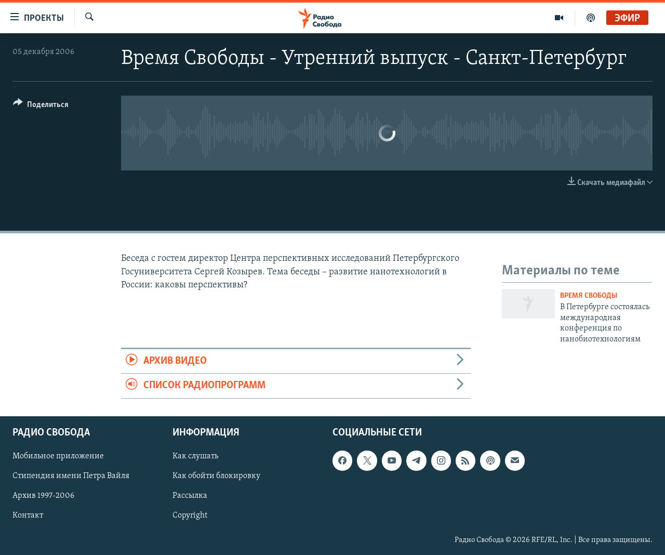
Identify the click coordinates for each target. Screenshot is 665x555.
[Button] (41, 106)
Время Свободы (588, 296)
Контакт (27, 515)
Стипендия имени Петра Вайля (70, 476)
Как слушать (195, 456)
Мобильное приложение (58, 456)
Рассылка (189, 496)
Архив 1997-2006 (43, 496)
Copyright (189, 515)
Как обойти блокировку (216, 476)
